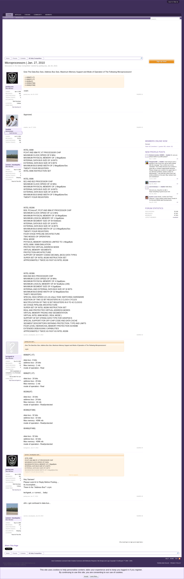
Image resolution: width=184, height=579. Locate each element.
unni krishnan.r (153, 186)
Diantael (147, 144)
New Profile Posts (155, 152)
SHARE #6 (140, 516)
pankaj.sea (43, 66)
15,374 (19, 138)
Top (176, 558)
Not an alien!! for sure (15, 376)
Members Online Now (156, 141)
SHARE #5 (140, 496)
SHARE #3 (140, 335)
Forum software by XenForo (19, 563)
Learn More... (94, 576)
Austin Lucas (153, 196)
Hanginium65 (153, 161)
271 (20, 171)
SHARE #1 (140, 94)
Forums (27, 14)
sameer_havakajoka (13, 165)
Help (167, 558)
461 (20, 93)
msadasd (175, 217)
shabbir (8, 129)
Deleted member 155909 (156, 155)
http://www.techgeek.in (15, 380)
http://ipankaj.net (16, 107)
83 (20, 142)
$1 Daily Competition (22, 66)
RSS (179, 558)
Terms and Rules (163, 563)
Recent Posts (19, 17)
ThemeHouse (30, 565)
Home (9, 14)
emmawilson (153, 181)
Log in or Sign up (173, 1)
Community (38, 14)
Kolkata (19, 103)
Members (48, 14)
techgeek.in (10, 356)
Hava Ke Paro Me (16, 181)
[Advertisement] (92, 38)
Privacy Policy (175, 563)
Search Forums (9, 17)
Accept (86, 576)
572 (20, 363)
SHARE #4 (140, 448)
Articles (18, 14)
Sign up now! (162, 61)
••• (177, 158)
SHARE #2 (140, 127)
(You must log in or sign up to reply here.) (131, 542)
